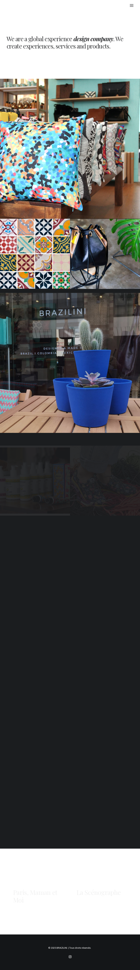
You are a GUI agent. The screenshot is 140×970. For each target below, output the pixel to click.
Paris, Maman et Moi (35, 884)
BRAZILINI (62, 947)
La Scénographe (99, 892)
